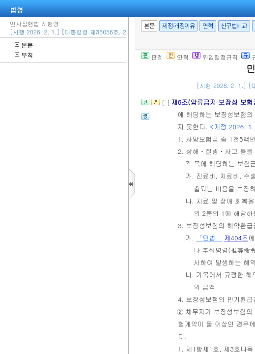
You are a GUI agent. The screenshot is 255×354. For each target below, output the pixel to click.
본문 (24, 45)
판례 (152, 57)
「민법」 (209, 237)
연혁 (207, 26)
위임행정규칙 (215, 57)
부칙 (24, 55)
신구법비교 (234, 26)
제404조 (236, 237)
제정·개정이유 (178, 26)
